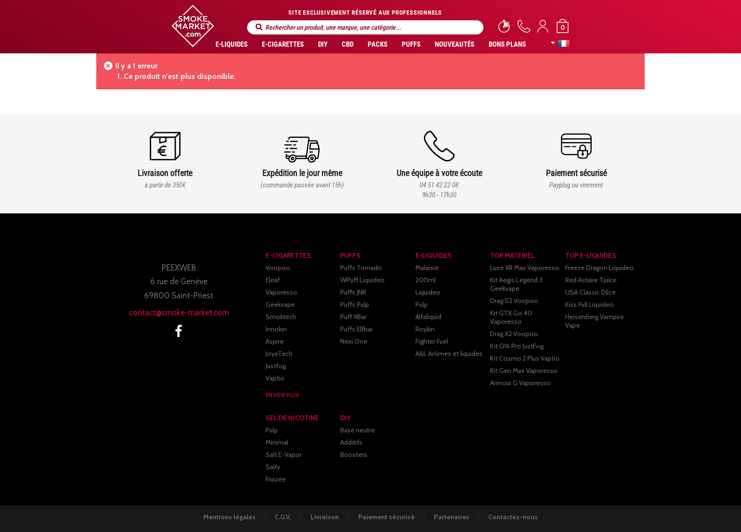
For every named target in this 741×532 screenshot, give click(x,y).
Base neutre (357, 430)
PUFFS (411, 44)
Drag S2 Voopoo (514, 300)
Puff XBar (353, 316)
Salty (273, 467)
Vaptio (275, 378)
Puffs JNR (353, 292)
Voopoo (278, 267)
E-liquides (231, 44)
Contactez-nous (515, 517)
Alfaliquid (428, 316)
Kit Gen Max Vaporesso (524, 370)
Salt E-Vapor (284, 454)
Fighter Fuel (431, 341)
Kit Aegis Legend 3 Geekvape (516, 284)
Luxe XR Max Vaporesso (524, 267)
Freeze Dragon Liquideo (599, 267)
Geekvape (280, 304)
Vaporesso (281, 292)
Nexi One (353, 341)
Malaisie (427, 267)
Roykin (425, 329)
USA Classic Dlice (590, 292)
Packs (378, 44)
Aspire (275, 341)
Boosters (353, 454)
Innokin (276, 329)
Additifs (351, 442)
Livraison (324, 517)
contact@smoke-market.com (179, 312)
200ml (425, 280)
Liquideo (427, 292)
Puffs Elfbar (356, 329)
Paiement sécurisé (387, 517)
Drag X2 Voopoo (514, 333)
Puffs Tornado (361, 267)
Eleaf (273, 280)
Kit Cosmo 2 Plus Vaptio (525, 358)
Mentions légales (228, 517)
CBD (347, 44)
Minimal (277, 442)
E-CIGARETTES (283, 44)
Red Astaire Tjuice (591, 280)
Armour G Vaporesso (520, 383)
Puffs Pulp (354, 304)
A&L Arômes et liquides (449, 353)
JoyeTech (279, 353)
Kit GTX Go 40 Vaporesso (511, 317)
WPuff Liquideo (362, 280)
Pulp (421, 304)
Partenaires (452, 517)
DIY (322, 44)
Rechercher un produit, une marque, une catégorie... (259, 27)
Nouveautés (454, 44)
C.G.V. (282, 517)
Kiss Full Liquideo (589, 304)
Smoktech (281, 316)
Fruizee (276, 479)
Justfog (276, 366)
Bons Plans (507, 44)
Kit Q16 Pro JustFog (516, 346)
